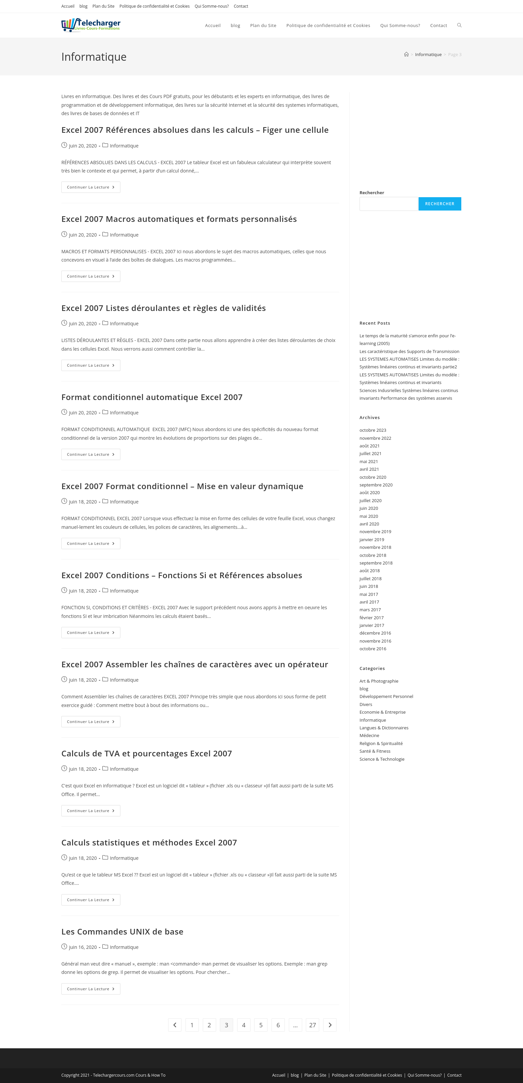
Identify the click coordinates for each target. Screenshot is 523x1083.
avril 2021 (369, 469)
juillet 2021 (371, 453)
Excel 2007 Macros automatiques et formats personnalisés (179, 218)
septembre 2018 (376, 563)
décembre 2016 (375, 633)
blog (83, 6)
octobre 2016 (373, 649)
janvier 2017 (372, 625)
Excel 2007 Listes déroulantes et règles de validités (163, 307)
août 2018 (370, 571)
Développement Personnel (386, 696)
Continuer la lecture (93, 188)
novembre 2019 (375, 531)
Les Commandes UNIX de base (122, 931)
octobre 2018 (373, 555)
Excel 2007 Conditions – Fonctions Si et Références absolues (181, 575)
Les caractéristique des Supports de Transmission (410, 351)
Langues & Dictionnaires (384, 728)
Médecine (369, 735)
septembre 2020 (376, 485)
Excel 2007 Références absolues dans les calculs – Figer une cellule (195, 129)
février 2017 (372, 618)
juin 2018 (369, 586)
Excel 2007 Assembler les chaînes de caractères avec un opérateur (195, 664)
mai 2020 (369, 516)
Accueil (67, 6)
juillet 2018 (371, 579)
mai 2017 (369, 594)
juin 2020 (369, 508)
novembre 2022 (375, 438)
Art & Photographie (379, 681)
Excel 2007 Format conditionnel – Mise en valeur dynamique (182, 485)
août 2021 (370, 446)
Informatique (124, 145)
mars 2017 (370, 610)
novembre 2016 (375, 641)
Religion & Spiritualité (381, 743)
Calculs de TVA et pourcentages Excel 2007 (146, 753)
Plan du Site (103, 6)
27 (312, 1025)
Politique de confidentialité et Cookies (154, 6)
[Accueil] (406, 54)
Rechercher (372, 193)
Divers (366, 704)
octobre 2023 (373, 430)
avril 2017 (369, 602)
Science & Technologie (382, 759)
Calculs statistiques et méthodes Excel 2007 (150, 842)
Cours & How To (150, 1075)
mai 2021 (369, 461)
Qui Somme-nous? (212, 6)
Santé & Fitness (375, 751)
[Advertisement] (411, 133)
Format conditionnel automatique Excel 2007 (152, 396)
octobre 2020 (373, 477)
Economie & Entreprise (383, 712)
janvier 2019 (372, 539)
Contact (241, 6)
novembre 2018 (375, 547)
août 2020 (370, 492)
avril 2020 (369, 524)
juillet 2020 (371, 500)
